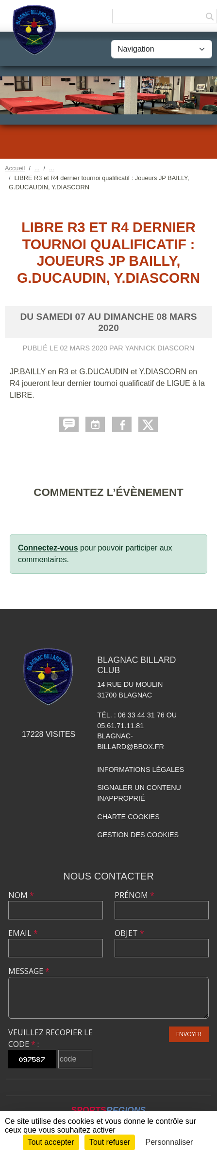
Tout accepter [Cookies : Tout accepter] (51, 1142)
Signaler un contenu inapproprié (139, 793)
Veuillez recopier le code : (50, 1038)
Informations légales (140, 769)
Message (29, 971)
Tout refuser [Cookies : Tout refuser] (109, 1142)
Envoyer (188, 1034)
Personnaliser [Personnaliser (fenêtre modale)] (169, 1142)
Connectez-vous (48, 548)
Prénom (134, 895)
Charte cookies (128, 817)
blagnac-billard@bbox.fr (130, 741)
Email (23, 933)
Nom (21, 895)
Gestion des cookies (138, 835)
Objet (129, 933)
